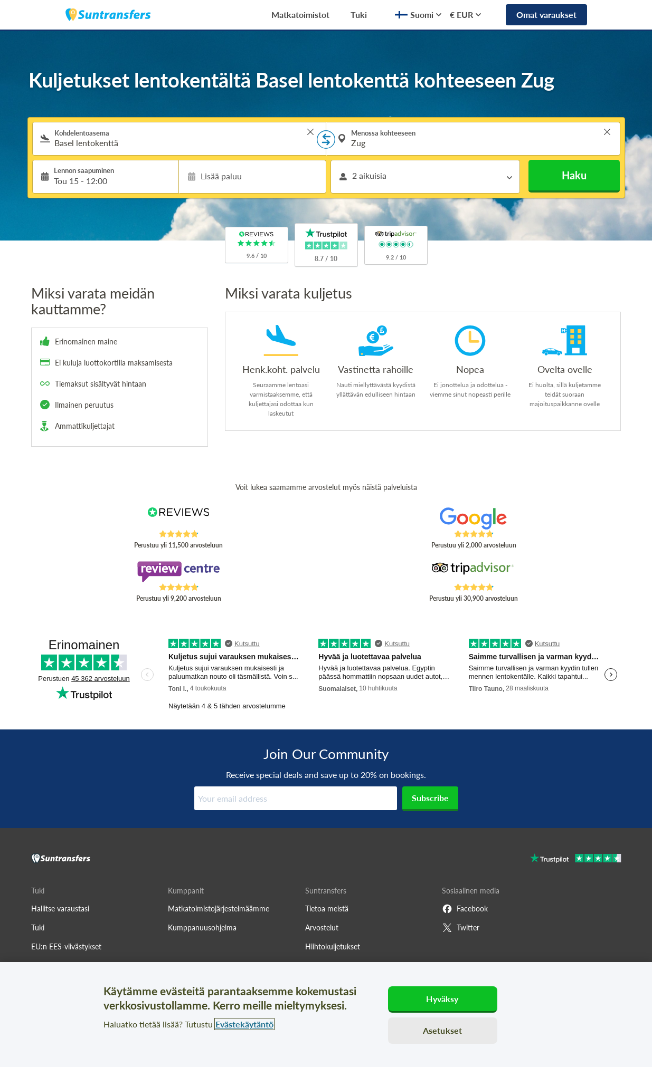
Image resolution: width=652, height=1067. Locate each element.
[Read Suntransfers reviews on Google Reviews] (473, 518)
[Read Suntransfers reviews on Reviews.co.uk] (178, 518)
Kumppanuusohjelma (202, 927)
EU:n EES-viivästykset (66, 946)
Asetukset (442, 1030)
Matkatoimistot (300, 14)
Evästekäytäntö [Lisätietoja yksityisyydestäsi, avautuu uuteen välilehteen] (244, 1024)
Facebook (465, 908)
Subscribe (430, 798)
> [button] (310, 132)
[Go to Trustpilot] (575, 859)
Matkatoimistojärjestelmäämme (218, 908)
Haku (574, 175)
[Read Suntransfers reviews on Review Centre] (178, 572)
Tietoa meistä (326, 908)
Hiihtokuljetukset (332, 946)
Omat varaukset (546, 14)
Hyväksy (442, 999)
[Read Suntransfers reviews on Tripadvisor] (473, 572)
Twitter (460, 927)
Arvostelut (321, 927)
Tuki (359, 14)
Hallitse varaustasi (60, 908)
